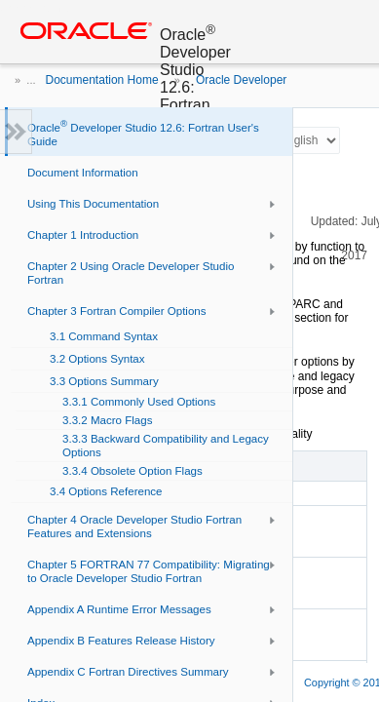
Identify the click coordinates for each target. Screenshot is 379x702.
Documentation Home (102, 80)
